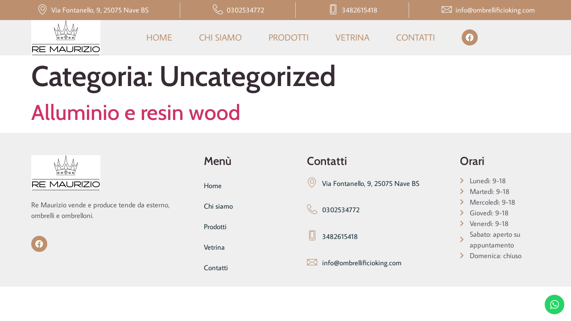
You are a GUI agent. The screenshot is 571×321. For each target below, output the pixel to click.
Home (159, 37)
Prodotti (289, 37)
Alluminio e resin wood (135, 112)
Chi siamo (220, 37)
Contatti (415, 37)
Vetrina (352, 37)
